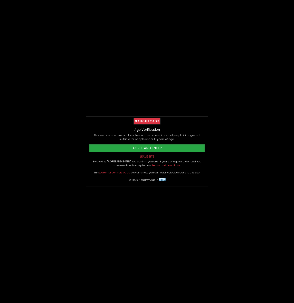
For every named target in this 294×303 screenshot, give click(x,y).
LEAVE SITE (147, 156)
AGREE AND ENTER (147, 148)
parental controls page (114, 172)
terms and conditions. (166, 165)
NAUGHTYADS (147, 121)
